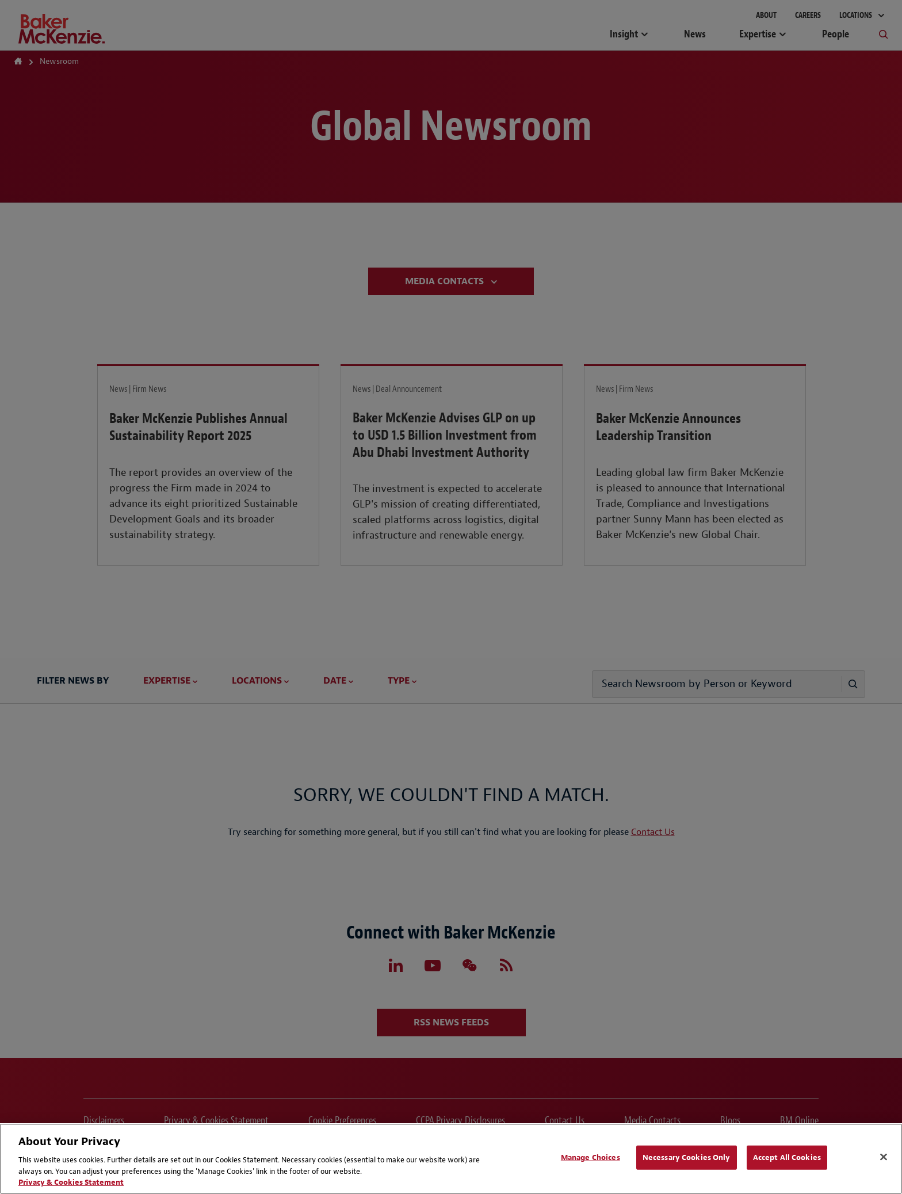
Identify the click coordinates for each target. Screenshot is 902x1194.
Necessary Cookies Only (687, 1157)
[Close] (883, 1157)
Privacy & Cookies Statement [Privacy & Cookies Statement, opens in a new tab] (71, 1182)
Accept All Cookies (787, 1157)
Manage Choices (590, 1157)
